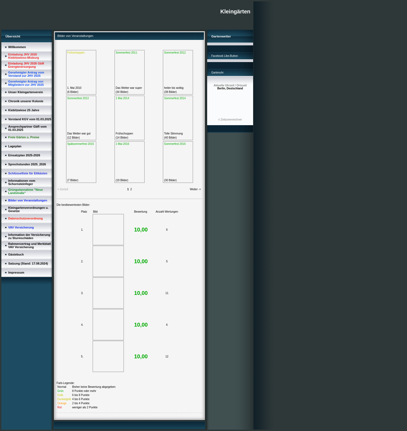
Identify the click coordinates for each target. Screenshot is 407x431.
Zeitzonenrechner (231, 119)
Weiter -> (195, 189)
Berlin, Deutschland (230, 87)
